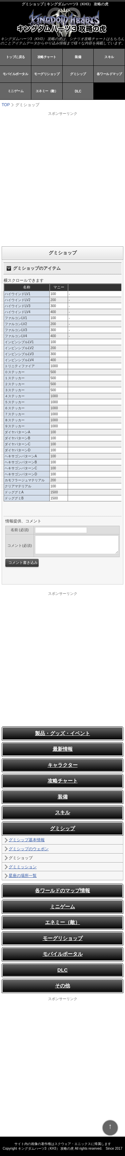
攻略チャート (46, 57)
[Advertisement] (62, 178)
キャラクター (63, 765)
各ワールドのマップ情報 (62, 890)
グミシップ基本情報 (27, 840)
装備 (78, 57)
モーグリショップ (46, 74)
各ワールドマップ (109, 74)
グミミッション (23, 867)
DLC (78, 91)
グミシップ (78, 74)
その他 (62, 985)
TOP (6, 104)
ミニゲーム (16, 91)
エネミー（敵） (47, 91)
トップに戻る (15, 57)
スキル (109, 57)
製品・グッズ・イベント (62, 733)
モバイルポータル (15, 74)
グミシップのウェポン (29, 849)
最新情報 (63, 749)
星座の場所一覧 (23, 875)
